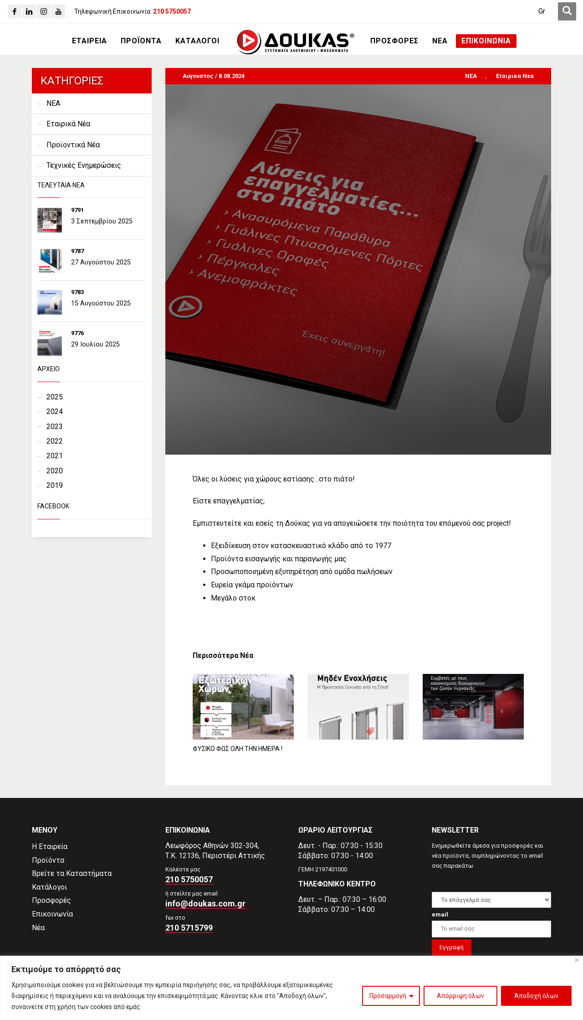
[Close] (577, 960)
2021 (54, 455)
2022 (54, 441)
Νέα (38, 927)
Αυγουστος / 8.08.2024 (214, 75)
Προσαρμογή (387, 995)
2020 (54, 470)
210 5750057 (189, 879)
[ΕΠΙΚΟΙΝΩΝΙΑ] (486, 41)
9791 (77, 210)
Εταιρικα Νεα (515, 75)
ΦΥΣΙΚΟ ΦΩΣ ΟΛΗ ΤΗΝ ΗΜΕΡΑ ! (237, 748)
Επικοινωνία (52, 914)
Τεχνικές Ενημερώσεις (83, 165)
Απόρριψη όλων (460, 995)
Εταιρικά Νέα (68, 123)
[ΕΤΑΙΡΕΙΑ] (89, 41)
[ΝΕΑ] (440, 41)
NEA (471, 75)
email (440, 914)
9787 (77, 251)
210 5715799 (189, 927)
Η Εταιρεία (49, 846)
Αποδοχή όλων (536, 995)
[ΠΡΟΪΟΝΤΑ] (141, 41)
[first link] (567, 11)
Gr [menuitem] (541, 11)
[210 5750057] (172, 11)
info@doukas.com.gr (205, 903)
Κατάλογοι (49, 887)
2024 (54, 411)
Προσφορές (51, 900)
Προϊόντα (48, 860)
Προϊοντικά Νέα (73, 144)
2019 (54, 485)
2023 (54, 426)
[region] (291, 988)
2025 (54, 397)
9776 (77, 333)
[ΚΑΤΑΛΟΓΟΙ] (197, 41)
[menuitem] (542, 11)
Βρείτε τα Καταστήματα (72, 873)
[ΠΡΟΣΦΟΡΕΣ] (394, 41)
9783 (77, 292)
